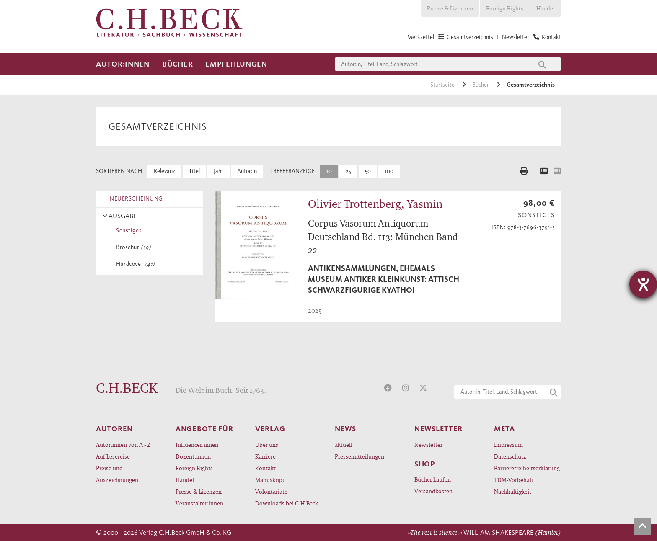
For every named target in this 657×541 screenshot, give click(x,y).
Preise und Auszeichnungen (117, 473)
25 (348, 171)
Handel (545, 8)
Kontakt (265, 467)
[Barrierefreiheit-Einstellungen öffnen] (643, 284)
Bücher (177, 64)
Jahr (218, 171)
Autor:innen (123, 64)
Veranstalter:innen (199, 503)
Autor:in (247, 171)
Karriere (265, 456)
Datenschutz (510, 456)
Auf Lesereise (113, 456)
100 (389, 171)
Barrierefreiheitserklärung (527, 467)
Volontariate (271, 491)
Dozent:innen (193, 456)
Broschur (131, 247)
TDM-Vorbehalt (513, 479)
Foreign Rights (504, 8)
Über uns (266, 444)
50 (368, 171)
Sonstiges (127, 230)
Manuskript (270, 479)
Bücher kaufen (432, 479)
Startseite (443, 84)
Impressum (508, 444)
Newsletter (428, 444)
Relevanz (164, 171)
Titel (194, 171)
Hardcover (134, 264)
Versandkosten (433, 491)
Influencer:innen (197, 444)
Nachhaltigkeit (512, 491)
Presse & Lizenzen (450, 8)
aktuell (343, 444)
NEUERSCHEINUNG (135, 198)
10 (329, 171)
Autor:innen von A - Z (123, 444)
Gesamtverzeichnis (531, 84)
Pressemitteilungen (359, 456)
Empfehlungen (236, 64)
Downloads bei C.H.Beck (286, 503)
